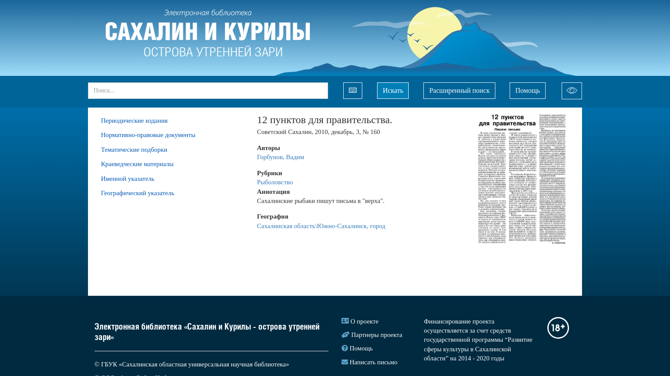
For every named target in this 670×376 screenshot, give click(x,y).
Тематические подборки (134, 149)
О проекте (365, 321)
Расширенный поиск (459, 90)
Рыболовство (275, 182)
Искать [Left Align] (393, 90)
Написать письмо (373, 362)
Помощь (527, 90)
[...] (208, 90)
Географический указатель (137, 193)
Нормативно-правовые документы (148, 134)
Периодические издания (134, 120)
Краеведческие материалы (137, 163)
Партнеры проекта (377, 334)
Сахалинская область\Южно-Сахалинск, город (321, 225)
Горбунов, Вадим (280, 157)
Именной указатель (127, 178)
